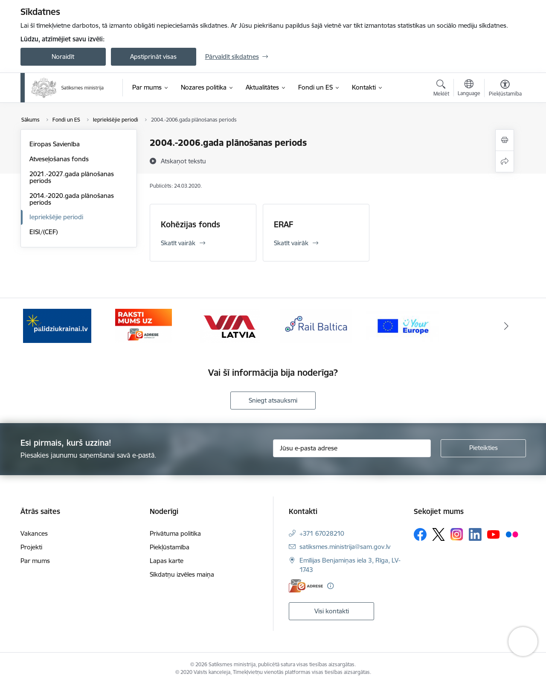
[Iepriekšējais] (40, 326)
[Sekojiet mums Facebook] (420, 534)
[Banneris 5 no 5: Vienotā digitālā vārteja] (403, 325)
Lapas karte (166, 561)
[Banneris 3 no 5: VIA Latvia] (230, 325)
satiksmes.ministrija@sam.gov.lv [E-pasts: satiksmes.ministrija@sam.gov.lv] (344, 547)
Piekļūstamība (169, 547)
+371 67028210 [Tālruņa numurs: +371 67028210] (321, 533)
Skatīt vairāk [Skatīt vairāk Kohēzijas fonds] (178, 243)
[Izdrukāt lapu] (505, 140)
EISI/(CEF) (43, 232)
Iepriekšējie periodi (56, 217)
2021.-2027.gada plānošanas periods (71, 177)
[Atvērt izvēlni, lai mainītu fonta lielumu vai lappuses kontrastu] (505, 89)
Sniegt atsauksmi (273, 400)
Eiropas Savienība (54, 144)
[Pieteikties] (483, 448)
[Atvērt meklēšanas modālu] (441, 89)
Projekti (31, 547)
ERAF (283, 224)
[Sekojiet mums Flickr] (511, 534)
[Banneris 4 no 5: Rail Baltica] (316, 325)
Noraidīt (63, 56)
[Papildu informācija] (330, 586)
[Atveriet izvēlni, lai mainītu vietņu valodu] (469, 89)
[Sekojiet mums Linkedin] (475, 534)
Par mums (35, 561)
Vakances (34, 533)
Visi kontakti (331, 611)
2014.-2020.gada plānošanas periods (71, 199)
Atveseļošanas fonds (59, 159)
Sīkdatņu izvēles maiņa (182, 574)
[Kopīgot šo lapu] (505, 161)
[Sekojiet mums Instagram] (456, 534)
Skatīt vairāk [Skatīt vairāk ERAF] (291, 243)
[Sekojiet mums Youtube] (493, 534)
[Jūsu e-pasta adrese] (352, 448)
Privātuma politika (175, 533)
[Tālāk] (506, 326)
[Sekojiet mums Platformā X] (438, 534)
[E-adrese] (306, 586)
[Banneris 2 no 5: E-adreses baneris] (143, 325)
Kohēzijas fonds (190, 224)
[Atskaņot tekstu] (183, 161)
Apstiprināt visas (153, 56)
